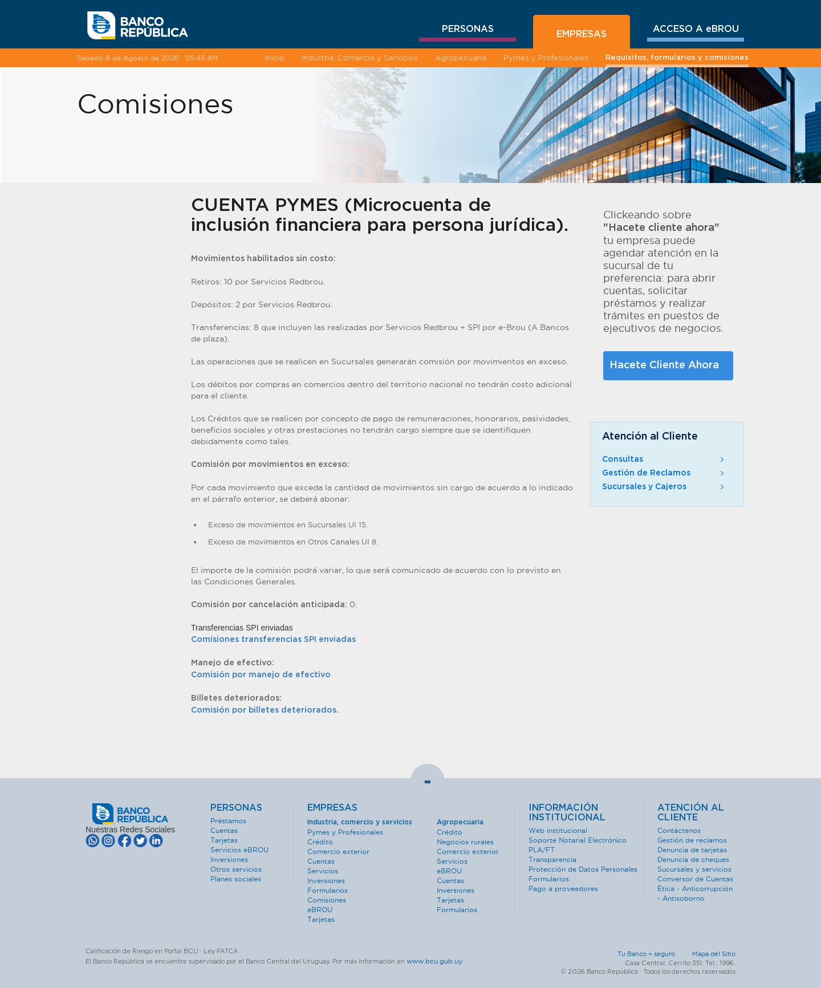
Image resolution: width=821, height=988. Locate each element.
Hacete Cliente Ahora (664, 365)
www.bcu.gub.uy (434, 961)
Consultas (664, 459)
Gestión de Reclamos (664, 473)
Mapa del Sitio (713, 953)
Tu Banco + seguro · (653, 953)
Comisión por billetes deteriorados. (265, 710)
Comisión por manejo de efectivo (261, 675)
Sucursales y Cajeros (664, 487)
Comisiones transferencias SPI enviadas (273, 640)
